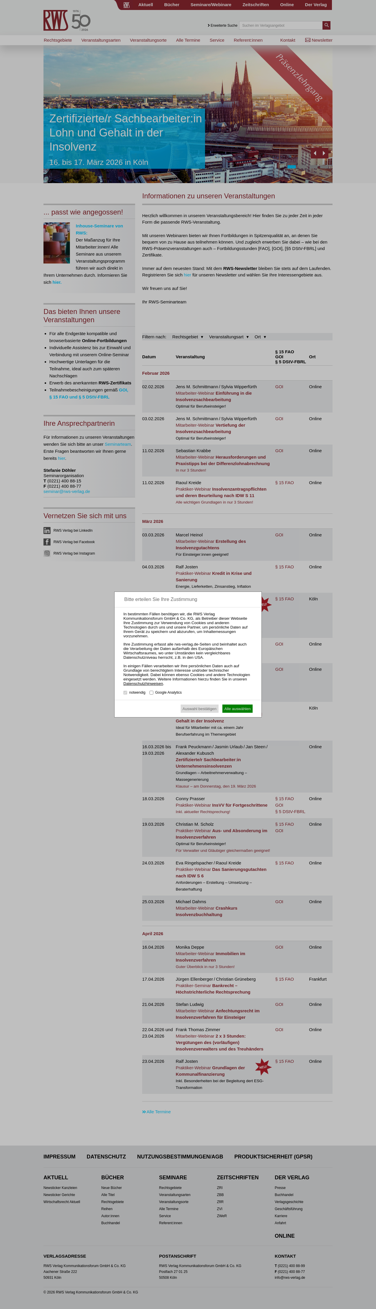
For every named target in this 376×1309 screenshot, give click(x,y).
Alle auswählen (237, 709)
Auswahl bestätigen (199, 709)
